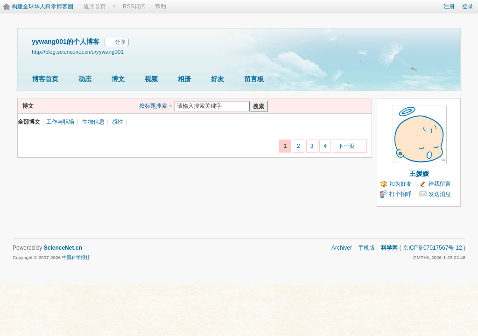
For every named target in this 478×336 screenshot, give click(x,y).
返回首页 (95, 6)
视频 (151, 79)
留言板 (254, 79)
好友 (217, 79)
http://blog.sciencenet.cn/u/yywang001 (78, 52)
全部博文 (29, 122)
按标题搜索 (153, 106)
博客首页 (45, 79)
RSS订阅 (134, 6)
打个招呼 (400, 194)
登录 (467, 6)
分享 (120, 42)
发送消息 (440, 194)
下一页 (346, 146)
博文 (118, 79)
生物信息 (93, 122)
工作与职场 (60, 122)
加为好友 (400, 184)
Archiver (341, 248)
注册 (449, 6)
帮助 (160, 6)
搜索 (258, 106)
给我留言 (440, 184)
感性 (117, 122)
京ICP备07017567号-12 (432, 248)
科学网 (389, 248)
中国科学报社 (76, 257)
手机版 (366, 248)
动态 (84, 79)
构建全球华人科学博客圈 (42, 6)
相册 (184, 79)
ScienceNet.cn (63, 248)
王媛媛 (419, 173)
